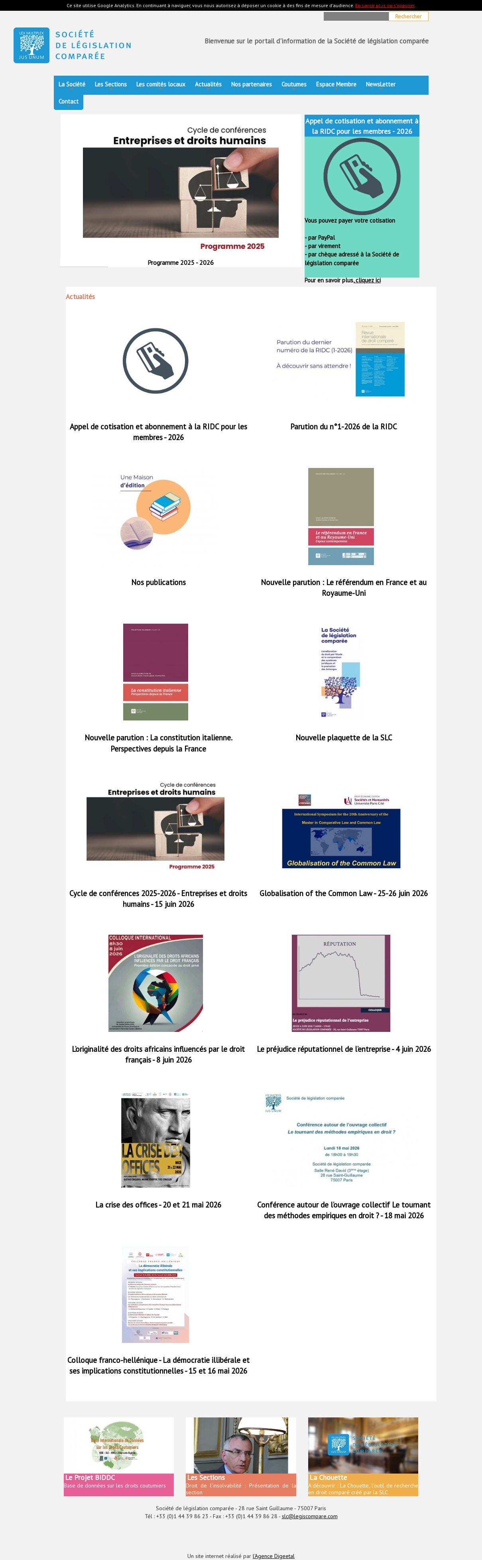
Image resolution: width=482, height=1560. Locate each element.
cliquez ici (367, 280)
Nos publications (158, 582)
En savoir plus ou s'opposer (384, 5)
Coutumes (294, 86)
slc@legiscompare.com (310, 1516)
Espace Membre (336, 86)
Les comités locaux (160, 86)
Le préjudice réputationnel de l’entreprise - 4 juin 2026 (344, 1049)
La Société (72, 86)
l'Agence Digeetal (274, 1556)
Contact (69, 104)
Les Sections (111, 86)
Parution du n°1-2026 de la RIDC (343, 426)
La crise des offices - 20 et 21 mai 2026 (158, 1205)
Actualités (208, 86)
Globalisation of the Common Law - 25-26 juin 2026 (344, 893)
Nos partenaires (251, 84)
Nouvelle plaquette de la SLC (343, 737)
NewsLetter (380, 86)
